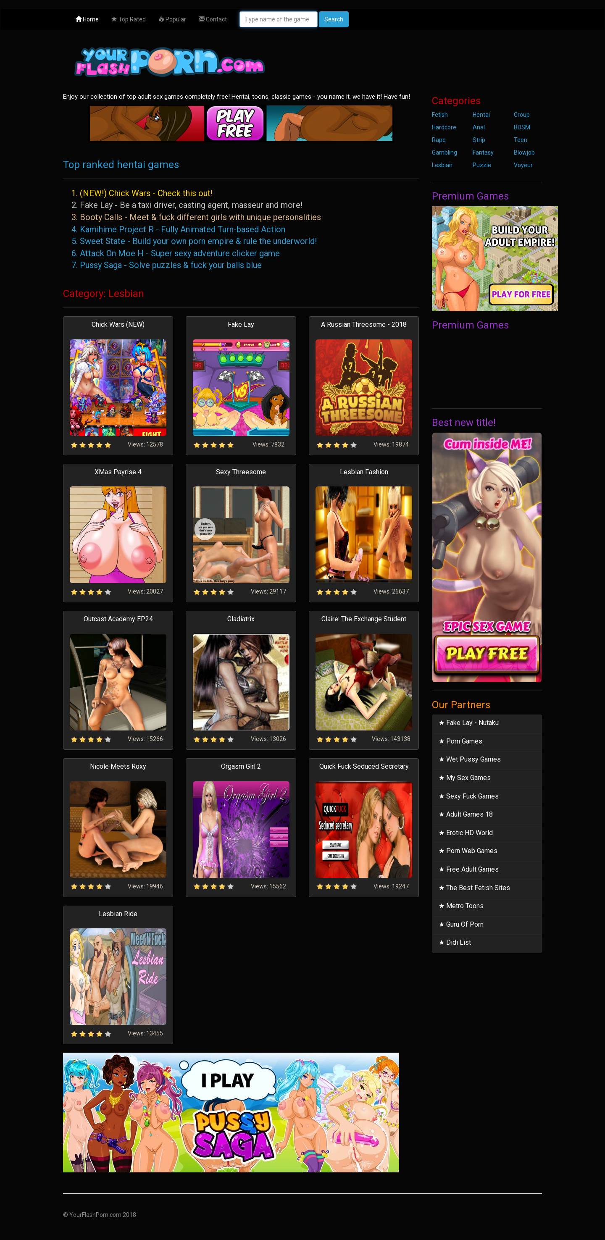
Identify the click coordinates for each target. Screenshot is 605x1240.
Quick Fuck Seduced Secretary (364, 766)
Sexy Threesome (241, 472)
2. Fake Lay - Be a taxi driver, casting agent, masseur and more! (186, 205)
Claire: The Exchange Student (363, 619)
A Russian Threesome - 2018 (364, 324)
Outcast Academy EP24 (118, 619)
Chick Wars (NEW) (118, 324)
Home (87, 19)
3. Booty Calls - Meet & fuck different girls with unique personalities (196, 217)
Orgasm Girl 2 (241, 766)
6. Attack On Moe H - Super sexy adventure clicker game (175, 253)
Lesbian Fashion (364, 472)
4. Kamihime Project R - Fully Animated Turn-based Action (178, 229)
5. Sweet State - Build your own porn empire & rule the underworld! (194, 241)
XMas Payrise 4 (118, 472)
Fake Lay (241, 324)
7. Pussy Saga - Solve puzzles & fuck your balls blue (166, 265)
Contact (213, 19)
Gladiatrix (241, 619)
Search (333, 19)
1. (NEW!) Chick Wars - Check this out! (142, 193)
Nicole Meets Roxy (118, 766)
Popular (172, 19)
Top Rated (128, 19)
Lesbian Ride (118, 914)
